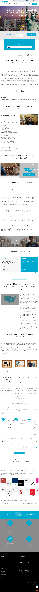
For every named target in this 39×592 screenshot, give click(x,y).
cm (33, 448)
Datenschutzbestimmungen (14, 587)
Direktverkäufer (3, 576)
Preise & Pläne (22, 558)
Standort (3, 409)
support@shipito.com (24, 568)
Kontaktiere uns (23, 565)
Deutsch (35, 1)
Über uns (24, 3)
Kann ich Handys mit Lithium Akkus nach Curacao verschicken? (14, 216)
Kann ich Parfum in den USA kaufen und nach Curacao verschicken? (15, 208)
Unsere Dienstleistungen (8, 3)
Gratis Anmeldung (31, 34)
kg (8, 447)
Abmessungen (14, 444)
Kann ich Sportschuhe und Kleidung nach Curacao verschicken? (14, 225)
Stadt (21, 438)
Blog (14, 1)
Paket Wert (32, 438)
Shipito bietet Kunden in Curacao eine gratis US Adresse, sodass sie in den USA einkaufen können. (17, 69)
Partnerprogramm (4, 574)
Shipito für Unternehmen (5, 558)
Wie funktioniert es (23, 556)
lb (5, 447)
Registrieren (35, 3)
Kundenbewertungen (4, 573)
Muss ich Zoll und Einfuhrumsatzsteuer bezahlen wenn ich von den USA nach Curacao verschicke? (19, 97)
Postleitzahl (13, 438)
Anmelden (29, 3)
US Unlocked (3, 577)
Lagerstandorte (3, 568)
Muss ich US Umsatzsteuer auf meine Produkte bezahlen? (28, 315)
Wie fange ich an (17, 3)
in (37, 448)
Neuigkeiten (3, 571)
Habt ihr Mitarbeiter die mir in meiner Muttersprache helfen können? (15, 195)
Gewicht (3, 444)
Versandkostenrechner (21, 1)
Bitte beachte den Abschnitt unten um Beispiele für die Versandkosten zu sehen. (18, 356)
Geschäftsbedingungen (25, 587)
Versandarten (22, 561)
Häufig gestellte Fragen (24, 559)
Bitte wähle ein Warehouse (7, 413)
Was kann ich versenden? (24, 562)
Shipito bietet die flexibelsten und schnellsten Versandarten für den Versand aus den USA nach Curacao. (8, 115)
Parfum (2, 213)
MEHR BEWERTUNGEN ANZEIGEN (19, 278)
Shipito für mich (3, 556)
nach (2, 438)
